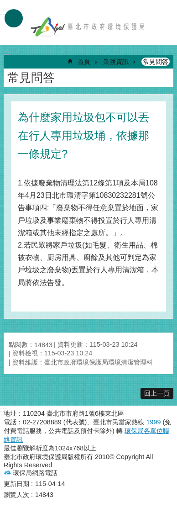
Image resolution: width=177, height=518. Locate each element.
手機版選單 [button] (14, 18)
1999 (153, 422)
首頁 (84, 61)
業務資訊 (116, 61)
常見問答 (155, 61)
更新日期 (16, 483)
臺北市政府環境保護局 (88, 26)
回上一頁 (157, 393)
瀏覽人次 (16, 494)
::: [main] (7, 52)
